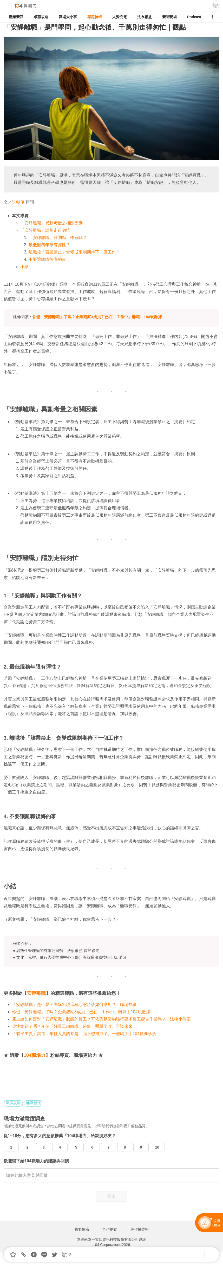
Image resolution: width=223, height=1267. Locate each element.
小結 (24, 266)
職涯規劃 (13, 1103)
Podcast (194, 17)
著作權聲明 (139, 1229)
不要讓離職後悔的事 (47, 259)
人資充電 (119, 17)
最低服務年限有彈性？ (49, 245)
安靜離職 (36, 993)
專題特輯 (94, 17)
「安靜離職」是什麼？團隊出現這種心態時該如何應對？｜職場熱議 (74, 1004)
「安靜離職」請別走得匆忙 (45, 230)
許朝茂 (18, 202)
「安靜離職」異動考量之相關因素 (51, 223)
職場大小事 (68, 17)
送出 (111, 1196)
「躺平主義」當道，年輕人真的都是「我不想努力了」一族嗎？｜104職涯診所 (84, 1033)
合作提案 (109, 1229)
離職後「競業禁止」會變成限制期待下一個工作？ (74, 252)
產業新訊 (16, 17)
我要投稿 (81, 1229)
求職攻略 (41, 17)
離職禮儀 (33, 1103)
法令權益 (144, 17)
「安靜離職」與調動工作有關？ (58, 237)
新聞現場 (169, 17)
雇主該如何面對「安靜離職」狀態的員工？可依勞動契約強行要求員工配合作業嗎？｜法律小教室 (101, 1019)
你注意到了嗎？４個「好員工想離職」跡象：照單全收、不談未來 (72, 1026)
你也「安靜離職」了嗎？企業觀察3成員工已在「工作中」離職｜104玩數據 (81, 1012)
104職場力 (34, 1055)
